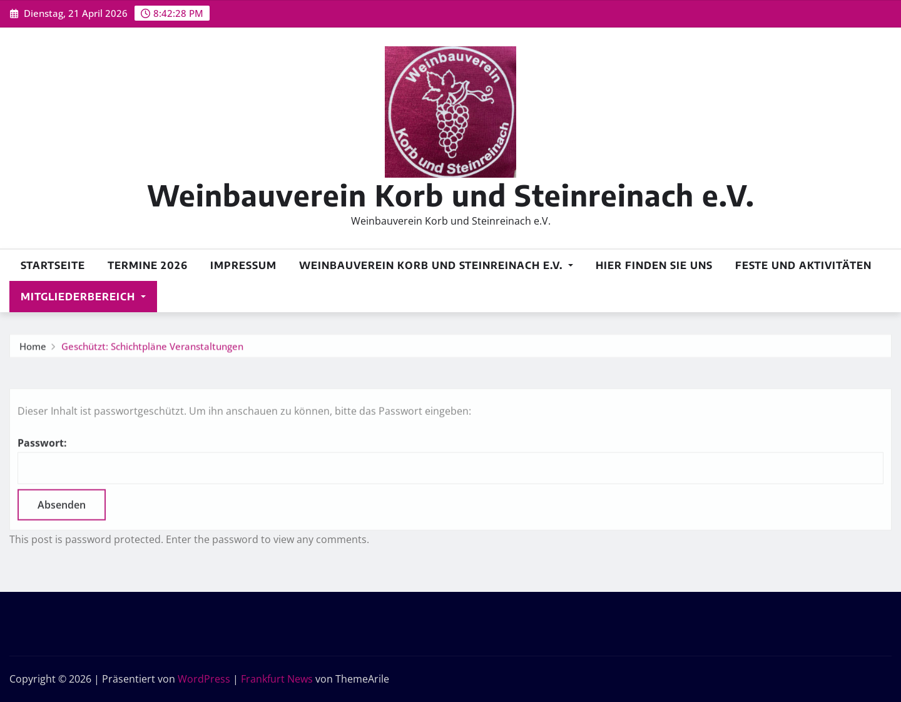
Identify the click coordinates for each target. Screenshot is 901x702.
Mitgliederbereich (83, 296)
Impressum (243, 265)
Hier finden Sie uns (654, 265)
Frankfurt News (277, 679)
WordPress (204, 679)
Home (32, 348)
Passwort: (450, 478)
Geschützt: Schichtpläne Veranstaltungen (152, 348)
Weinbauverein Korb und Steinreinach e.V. (451, 195)
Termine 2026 (148, 265)
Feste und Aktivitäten (803, 265)
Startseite (53, 265)
